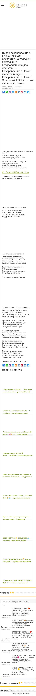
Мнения (26, 583)
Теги (3, 587)
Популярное (16, 583)
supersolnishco (7, 86)
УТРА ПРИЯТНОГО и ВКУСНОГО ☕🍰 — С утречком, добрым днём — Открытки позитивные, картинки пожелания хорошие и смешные (16, 628)
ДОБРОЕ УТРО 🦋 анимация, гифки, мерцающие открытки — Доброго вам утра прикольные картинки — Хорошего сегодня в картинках (17, 605)
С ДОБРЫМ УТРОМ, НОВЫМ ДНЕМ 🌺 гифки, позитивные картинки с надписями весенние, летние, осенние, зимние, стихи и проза (18, 640)
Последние (6, 583)
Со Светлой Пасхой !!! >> (15, 172)
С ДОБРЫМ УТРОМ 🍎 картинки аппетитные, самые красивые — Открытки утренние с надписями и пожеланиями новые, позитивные (17, 593)
